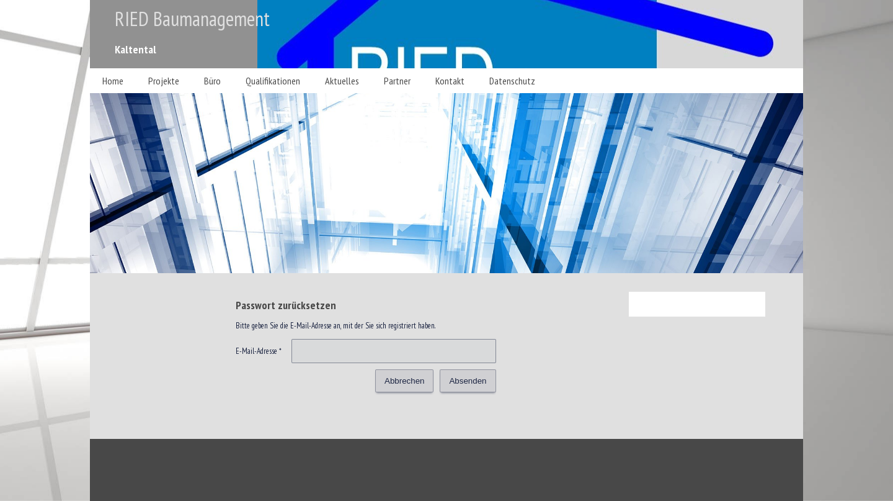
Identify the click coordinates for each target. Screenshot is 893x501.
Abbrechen (404, 381)
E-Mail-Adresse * (259, 351)
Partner (397, 80)
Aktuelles (342, 80)
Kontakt (449, 80)
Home (112, 80)
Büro (212, 80)
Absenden (467, 381)
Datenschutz (512, 80)
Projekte (163, 80)
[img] (446, 34)
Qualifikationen (273, 80)
